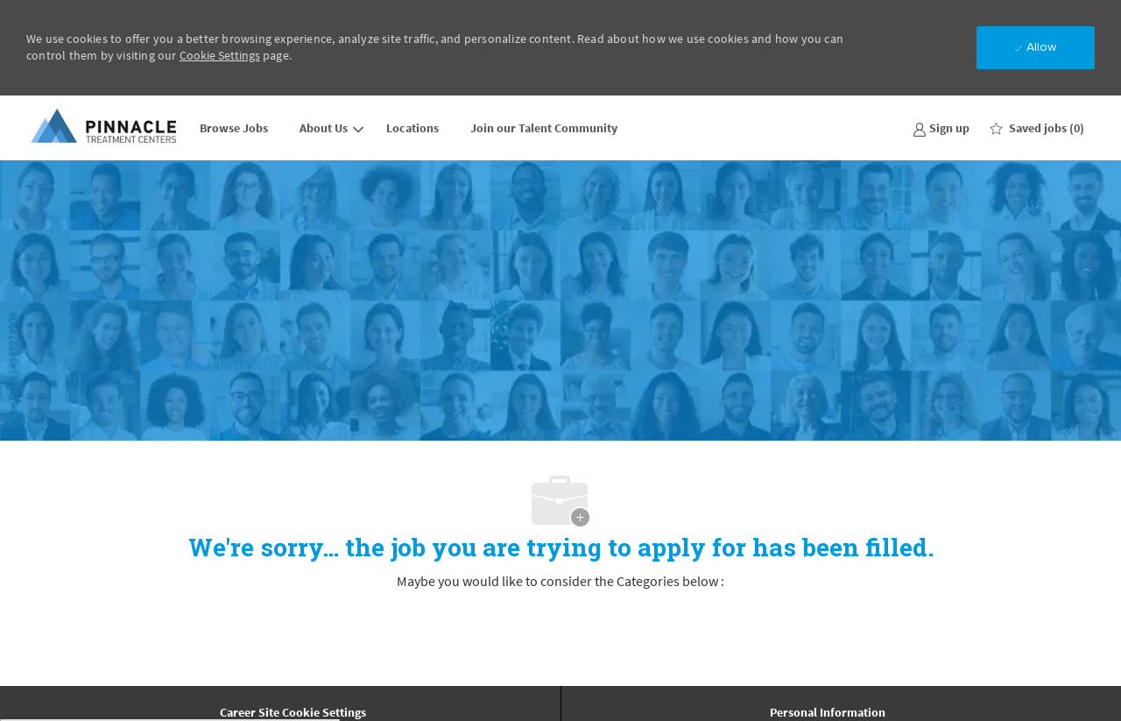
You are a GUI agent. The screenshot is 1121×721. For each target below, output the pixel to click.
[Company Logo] (105, 127)
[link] (941, 127)
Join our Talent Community (543, 128)
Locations (412, 128)
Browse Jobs (234, 128)
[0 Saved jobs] (1037, 128)
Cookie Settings (220, 55)
